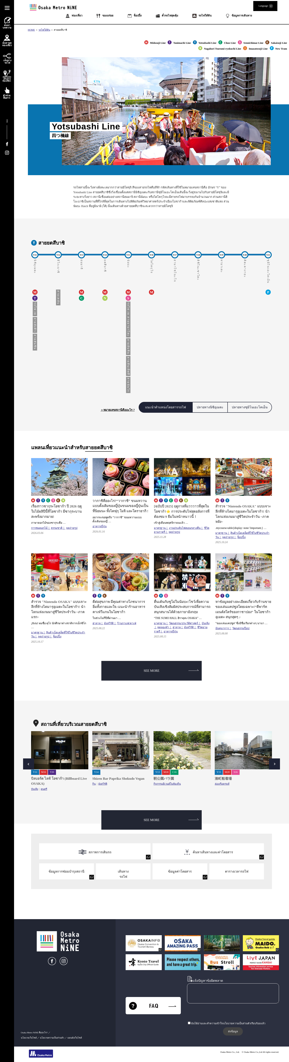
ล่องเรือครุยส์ (222, 784)
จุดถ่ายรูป (71, 527)
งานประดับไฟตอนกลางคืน (184, 527)
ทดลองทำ (163, 627)
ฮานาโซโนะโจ (174, 270)
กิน (94, 784)
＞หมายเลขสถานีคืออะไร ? (118, 410)
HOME (31, 29)
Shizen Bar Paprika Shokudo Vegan (118, 778)
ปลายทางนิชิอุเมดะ (210, 407)
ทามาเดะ (221, 266)
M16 (43, 772)
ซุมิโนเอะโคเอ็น (268, 271)
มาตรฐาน (160, 527)
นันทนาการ (222, 628)
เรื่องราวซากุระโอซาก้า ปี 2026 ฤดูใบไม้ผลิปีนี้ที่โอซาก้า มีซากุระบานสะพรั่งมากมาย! (56, 511)
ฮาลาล (97, 623)
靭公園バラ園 (164, 778)
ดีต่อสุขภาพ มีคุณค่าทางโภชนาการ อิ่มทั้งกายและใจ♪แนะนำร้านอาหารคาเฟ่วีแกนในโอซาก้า (119, 607)
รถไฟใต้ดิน (44, 29)
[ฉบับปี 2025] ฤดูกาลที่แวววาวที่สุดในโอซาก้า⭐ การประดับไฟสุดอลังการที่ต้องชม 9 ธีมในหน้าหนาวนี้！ (181, 511)
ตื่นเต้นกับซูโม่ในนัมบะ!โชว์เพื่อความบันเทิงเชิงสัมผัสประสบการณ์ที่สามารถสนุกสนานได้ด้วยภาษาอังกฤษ (182, 607)
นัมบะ (128, 263)
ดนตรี (44, 789)
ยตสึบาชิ (105, 265)
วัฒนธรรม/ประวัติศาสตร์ (183, 623)
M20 (227, 772)
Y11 (35, 772)
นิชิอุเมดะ (35, 266)
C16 (174, 772)
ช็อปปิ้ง (241, 537)
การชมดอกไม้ (39, 527)
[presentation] (217, 1013)
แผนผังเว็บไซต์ (74, 1038)
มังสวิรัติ (109, 623)
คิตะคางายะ (244, 268)
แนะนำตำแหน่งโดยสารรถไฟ (165, 407)
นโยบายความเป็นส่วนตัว (52, 1038)
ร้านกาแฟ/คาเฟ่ (126, 623)
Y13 (157, 772)
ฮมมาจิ (81, 264)
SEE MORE (171, 670)
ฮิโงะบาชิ (58, 266)
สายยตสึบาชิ (60, 29)
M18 (166, 772)
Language (265, 6)
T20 (52, 772)
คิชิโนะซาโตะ (198, 269)
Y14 (96, 772)
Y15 (219, 772)
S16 (236, 772)
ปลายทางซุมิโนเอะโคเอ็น (250, 407)
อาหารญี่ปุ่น (100, 526)
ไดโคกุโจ (151, 266)
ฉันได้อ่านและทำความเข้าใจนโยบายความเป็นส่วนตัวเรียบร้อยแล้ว (228, 1023)
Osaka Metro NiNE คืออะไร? (34, 1032)
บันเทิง (34, 789)
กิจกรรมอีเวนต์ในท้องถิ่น (167, 784)
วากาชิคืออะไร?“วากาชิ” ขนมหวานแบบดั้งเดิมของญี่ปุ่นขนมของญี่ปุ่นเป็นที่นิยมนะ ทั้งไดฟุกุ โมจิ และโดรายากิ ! (120, 506)
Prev (28, 763)
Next (274, 763)
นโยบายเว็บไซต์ (29, 1038)
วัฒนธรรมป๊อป (240, 628)
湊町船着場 (223, 778)
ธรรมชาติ (56, 527)
